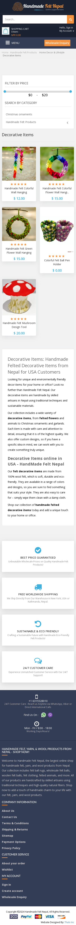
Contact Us (9, 817)
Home (5, 52)
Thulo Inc (69, 922)
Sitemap (7, 835)
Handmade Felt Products (23, 52)
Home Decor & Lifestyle (52, 52)
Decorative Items (12, 55)
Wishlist (7, 869)
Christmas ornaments (19, 114)
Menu (15, 43)
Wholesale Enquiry (57, 43)
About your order (13, 863)
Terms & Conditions (15, 823)
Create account (12, 891)
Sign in (6, 884)
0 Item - (16, 33)
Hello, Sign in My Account (66, 29)
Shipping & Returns (15, 829)
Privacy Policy (11, 848)
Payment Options (14, 842)
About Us (8, 811)
